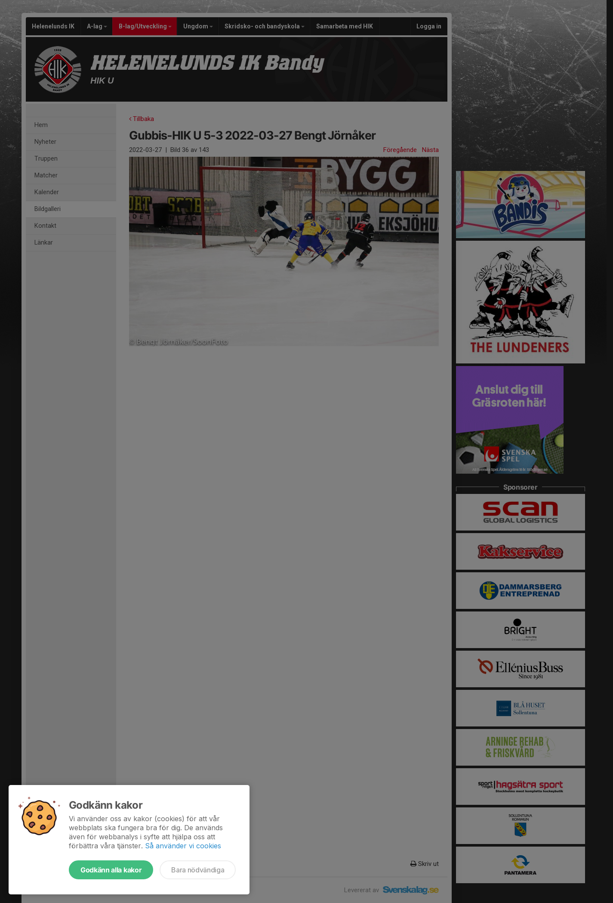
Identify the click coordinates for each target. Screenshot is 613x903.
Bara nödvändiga (197, 870)
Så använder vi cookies (183, 845)
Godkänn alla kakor (111, 870)
